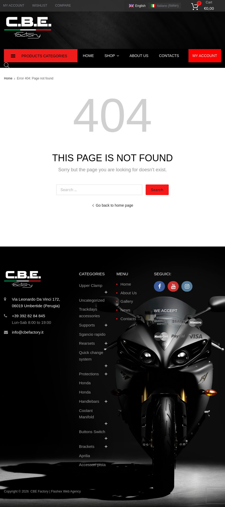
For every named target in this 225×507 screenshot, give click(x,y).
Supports (87, 325)
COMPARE (63, 5)
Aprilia (84, 455)
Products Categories (44, 56)
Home (88, 56)
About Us (139, 56)
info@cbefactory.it (27, 332)
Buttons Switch (92, 431)
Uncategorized (92, 300)
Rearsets (87, 343)
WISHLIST (39, 5)
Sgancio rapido (92, 334)
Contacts (169, 56)
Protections (89, 374)
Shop (111, 56)
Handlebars (89, 401)
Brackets (86, 446)
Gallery (126, 301)
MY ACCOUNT (13, 5)
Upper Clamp (90, 285)
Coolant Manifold (86, 413)
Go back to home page (112, 205)
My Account (204, 56)
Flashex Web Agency (66, 491)
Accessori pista (92, 464)
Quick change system (91, 355)
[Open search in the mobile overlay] (6, 65)
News (125, 310)
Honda (85, 383)
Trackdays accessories (89, 312)
